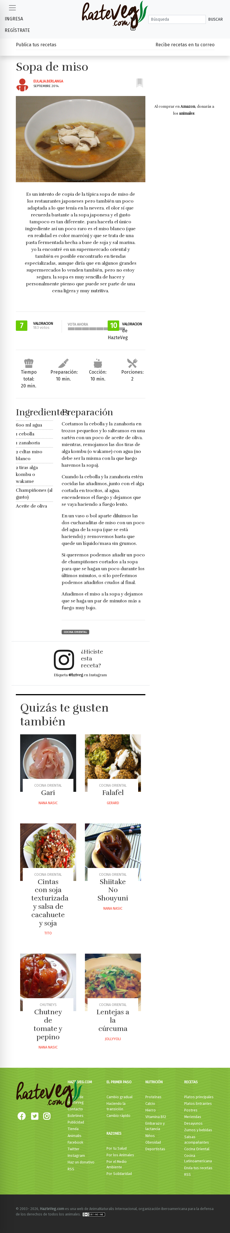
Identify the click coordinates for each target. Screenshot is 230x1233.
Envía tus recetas (198, 1168)
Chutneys (48, 1004)
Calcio (150, 1103)
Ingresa (14, 19)
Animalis (74, 1136)
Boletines (75, 1115)
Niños (150, 1136)
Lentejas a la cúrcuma (112, 1020)
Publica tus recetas (36, 44)
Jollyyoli (113, 1039)
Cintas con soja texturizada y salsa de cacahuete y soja (50, 902)
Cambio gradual (119, 1097)
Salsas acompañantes (196, 1139)
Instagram (76, 1155)
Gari (48, 792)
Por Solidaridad (119, 1173)
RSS (71, 1169)
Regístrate (17, 30)
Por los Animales (120, 1155)
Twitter (73, 1149)
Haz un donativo (81, 1162)
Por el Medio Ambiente (117, 1164)
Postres (190, 1110)
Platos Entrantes (198, 1103)
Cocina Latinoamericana (198, 1158)
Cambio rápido (118, 1115)
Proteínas (153, 1097)
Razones (114, 1133)
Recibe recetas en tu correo (184, 44)
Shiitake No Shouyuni (113, 890)
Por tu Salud (117, 1148)
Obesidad (153, 1142)
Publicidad (76, 1122)
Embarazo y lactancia (155, 1126)
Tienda (73, 1129)
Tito (48, 933)
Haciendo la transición (116, 1106)
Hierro (150, 1110)
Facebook (75, 1142)
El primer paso (119, 1082)
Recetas (191, 1082)
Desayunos (193, 1123)
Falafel (113, 792)
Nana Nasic (48, 803)
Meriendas (192, 1117)
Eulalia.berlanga (48, 81)
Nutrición (154, 1082)
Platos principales (199, 1097)
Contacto (75, 1109)
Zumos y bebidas (198, 1130)
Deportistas (155, 1149)
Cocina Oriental (75, 632)
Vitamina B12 (155, 1117)
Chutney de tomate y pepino (48, 1024)
